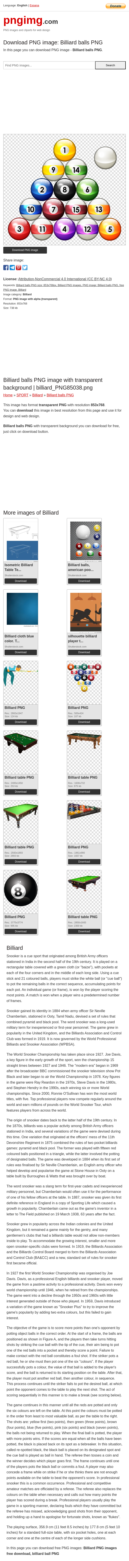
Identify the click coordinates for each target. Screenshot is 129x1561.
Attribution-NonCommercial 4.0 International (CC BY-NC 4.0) (65, 279)
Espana (34, 5)
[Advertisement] (64, 103)
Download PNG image (25, 250)
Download (20, 581)
